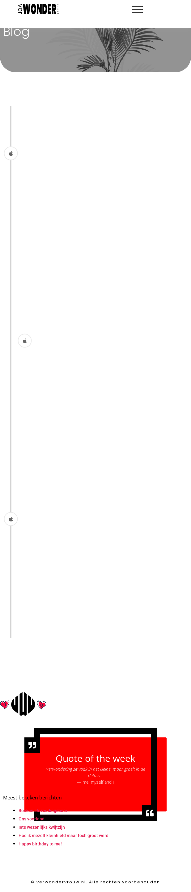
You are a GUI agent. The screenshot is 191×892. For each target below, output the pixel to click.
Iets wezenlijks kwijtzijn (42, 827)
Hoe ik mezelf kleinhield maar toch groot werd (63, 835)
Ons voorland (32, 818)
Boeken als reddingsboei (43, 810)
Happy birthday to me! (40, 843)
